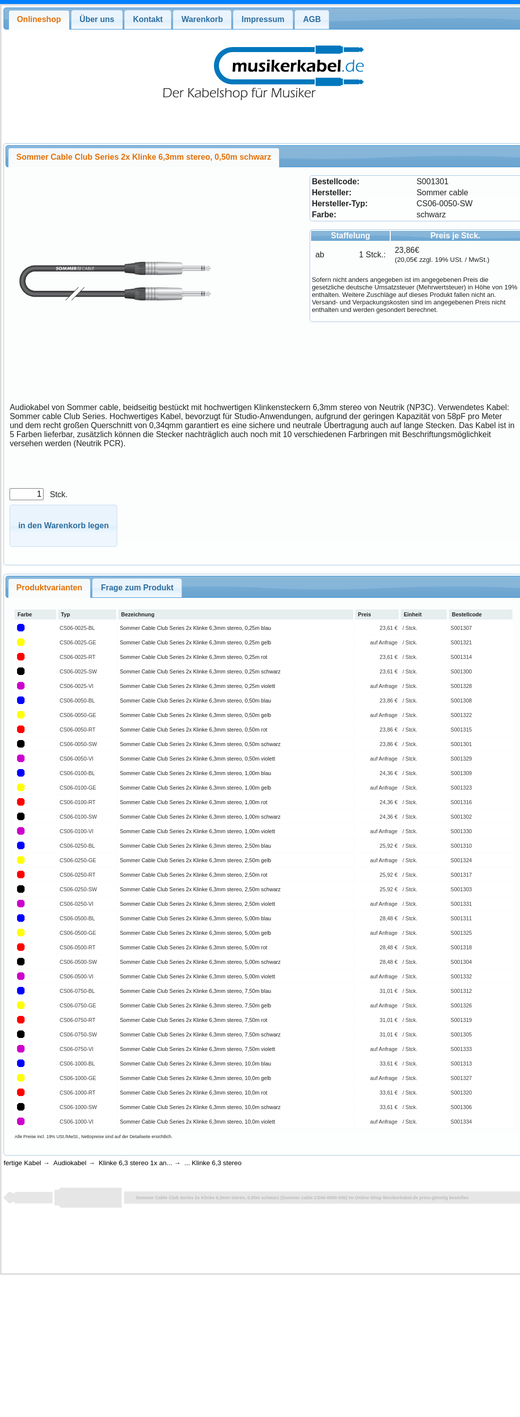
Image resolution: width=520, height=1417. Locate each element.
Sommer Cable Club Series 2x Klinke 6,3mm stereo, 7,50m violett (197, 1049)
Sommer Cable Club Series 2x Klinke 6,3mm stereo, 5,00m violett (197, 976)
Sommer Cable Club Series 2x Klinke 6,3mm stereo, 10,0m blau (195, 1063)
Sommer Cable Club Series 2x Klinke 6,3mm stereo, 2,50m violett (197, 904)
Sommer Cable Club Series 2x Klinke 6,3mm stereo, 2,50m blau (195, 846)
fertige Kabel (22, 1163)
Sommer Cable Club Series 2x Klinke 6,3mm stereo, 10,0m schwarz (200, 1107)
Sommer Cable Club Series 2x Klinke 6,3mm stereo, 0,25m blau (195, 628)
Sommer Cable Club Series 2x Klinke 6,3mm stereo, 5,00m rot (193, 947)
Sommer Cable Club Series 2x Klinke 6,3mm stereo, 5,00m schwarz (200, 962)
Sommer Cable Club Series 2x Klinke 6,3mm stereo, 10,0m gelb (195, 1078)
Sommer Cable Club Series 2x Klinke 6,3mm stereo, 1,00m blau (195, 773)
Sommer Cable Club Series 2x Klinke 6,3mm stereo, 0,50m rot (193, 730)
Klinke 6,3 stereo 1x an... (135, 1163)
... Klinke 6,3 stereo (212, 1163)
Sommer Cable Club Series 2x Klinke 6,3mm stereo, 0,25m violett (197, 686)
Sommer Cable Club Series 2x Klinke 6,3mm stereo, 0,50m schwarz (200, 744)
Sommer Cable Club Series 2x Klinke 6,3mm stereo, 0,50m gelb (195, 715)
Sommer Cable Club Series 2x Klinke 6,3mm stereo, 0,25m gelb (195, 642)
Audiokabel (70, 1163)
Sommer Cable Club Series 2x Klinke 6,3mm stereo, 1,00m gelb (195, 788)
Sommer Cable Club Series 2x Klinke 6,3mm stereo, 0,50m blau (195, 700)
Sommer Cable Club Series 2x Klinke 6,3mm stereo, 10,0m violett (197, 1122)
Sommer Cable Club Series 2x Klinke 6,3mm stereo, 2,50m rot (193, 875)
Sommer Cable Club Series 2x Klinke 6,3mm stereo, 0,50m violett (197, 759)
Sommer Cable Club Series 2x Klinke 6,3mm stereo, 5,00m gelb (195, 933)
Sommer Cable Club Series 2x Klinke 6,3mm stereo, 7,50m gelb (195, 1005)
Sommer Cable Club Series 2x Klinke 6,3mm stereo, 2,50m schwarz (200, 889)
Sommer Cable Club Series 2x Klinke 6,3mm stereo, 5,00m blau (195, 918)
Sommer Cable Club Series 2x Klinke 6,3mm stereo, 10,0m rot (193, 1093)
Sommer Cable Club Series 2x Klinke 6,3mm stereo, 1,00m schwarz (200, 817)
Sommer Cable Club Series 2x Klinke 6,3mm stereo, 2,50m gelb (195, 860)
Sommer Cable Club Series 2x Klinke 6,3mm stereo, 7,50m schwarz (200, 1034)
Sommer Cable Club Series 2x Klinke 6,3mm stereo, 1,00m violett (197, 831)
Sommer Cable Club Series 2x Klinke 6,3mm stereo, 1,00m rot (193, 802)
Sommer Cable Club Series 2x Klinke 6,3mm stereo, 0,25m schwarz (200, 671)
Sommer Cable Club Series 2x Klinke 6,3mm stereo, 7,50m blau (195, 991)
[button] (63, 526)
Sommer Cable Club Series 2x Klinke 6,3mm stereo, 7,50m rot (193, 1020)
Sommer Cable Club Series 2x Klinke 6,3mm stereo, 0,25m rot (193, 657)
